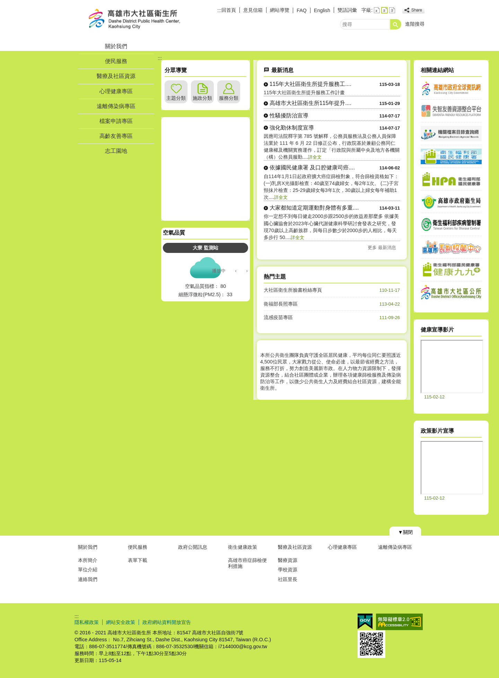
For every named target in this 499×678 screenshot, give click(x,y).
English (322, 10)
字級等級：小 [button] (377, 10)
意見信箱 (253, 10)
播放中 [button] (219, 270)
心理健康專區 (116, 91)
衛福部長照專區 (281, 304)
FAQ (302, 10)
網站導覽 (279, 10)
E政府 (365, 621)
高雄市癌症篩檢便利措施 (247, 563)
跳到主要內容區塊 (3, 3)
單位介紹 (87, 569)
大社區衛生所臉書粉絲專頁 (293, 290)
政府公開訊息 (192, 547)
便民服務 (116, 61)
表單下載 (137, 560)
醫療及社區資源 (116, 76)
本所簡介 (87, 560)
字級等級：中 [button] (384, 10)
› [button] (246, 270)
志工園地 (116, 151)
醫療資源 (287, 560)
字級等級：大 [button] (392, 10)
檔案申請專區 (116, 121)
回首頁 (228, 10)
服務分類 (228, 98)
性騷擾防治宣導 (289, 115)
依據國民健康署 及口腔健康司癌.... (312, 167)
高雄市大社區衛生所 (133, 18)
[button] (395, 24)
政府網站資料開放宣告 (166, 622)
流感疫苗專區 (278, 317)
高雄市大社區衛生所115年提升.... (310, 103)
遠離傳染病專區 (116, 106)
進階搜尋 (414, 24)
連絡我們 (87, 579)
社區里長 (287, 579)
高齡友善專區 (116, 136)
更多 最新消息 (382, 247)
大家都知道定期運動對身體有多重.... (314, 208)
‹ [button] (235, 270)
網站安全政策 (120, 622)
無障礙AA (399, 622)
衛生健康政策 (242, 547)
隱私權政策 (87, 622)
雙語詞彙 (347, 10)
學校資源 (287, 569)
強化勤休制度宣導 (292, 128)
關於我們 (116, 46)
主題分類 (176, 98)
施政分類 (202, 98)
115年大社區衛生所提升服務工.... (310, 84)
